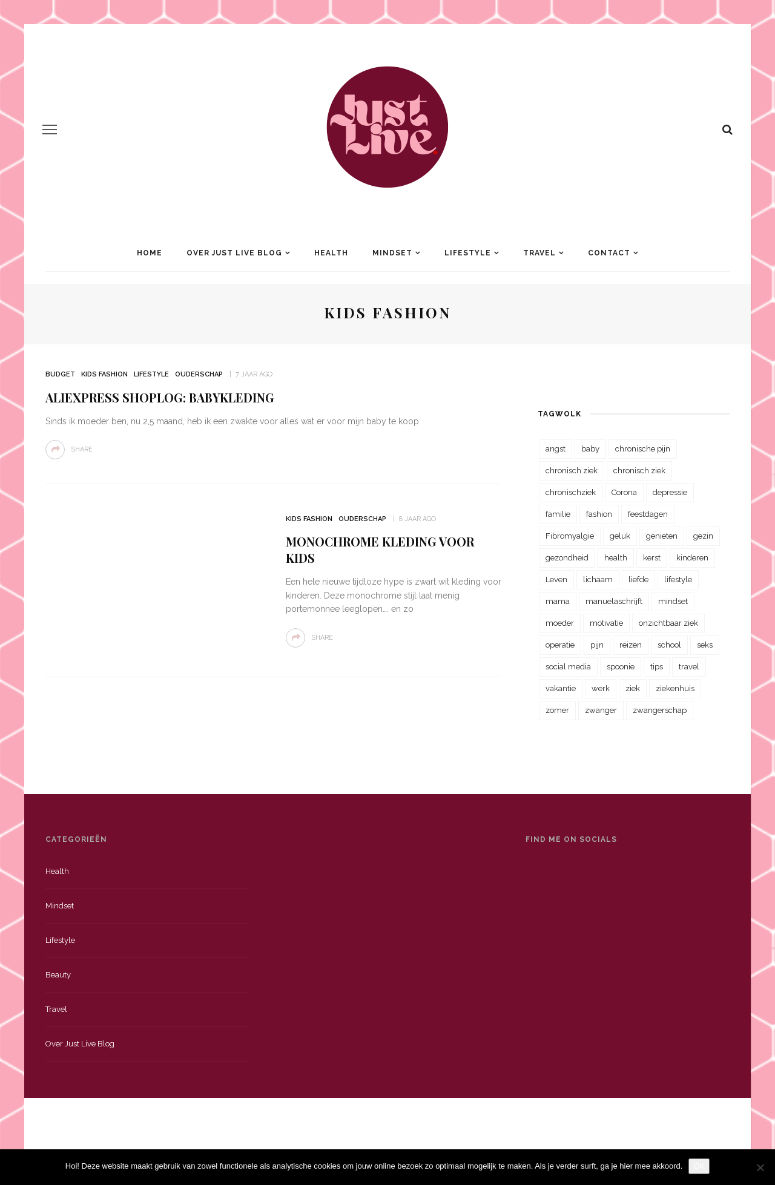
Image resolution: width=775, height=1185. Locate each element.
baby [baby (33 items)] (590, 448)
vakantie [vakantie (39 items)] (561, 688)
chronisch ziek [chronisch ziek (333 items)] (572, 470)
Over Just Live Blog (234, 253)
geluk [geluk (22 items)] (620, 535)
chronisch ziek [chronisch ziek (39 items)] (639, 470)
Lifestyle (467, 253)
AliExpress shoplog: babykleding (159, 397)
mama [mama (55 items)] (558, 601)
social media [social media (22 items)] (568, 666)
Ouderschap (199, 374)
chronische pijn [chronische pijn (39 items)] (642, 448)
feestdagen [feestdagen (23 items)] (648, 514)
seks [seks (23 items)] (705, 644)
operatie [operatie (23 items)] (560, 644)
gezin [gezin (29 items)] (703, 535)
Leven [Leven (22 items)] (556, 579)
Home (149, 253)
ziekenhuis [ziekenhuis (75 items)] (675, 688)
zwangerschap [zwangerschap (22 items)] (660, 710)
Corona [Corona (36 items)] (624, 492)
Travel (539, 253)
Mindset (392, 253)
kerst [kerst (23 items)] (652, 557)
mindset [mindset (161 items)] (673, 601)
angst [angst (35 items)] (556, 448)
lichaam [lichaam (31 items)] (598, 579)
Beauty (58, 974)
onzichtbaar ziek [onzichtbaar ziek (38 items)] (668, 623)
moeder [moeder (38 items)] (560, 623)
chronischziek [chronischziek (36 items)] (571, 492)
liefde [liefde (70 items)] (638, 579)
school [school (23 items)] (669, 644)
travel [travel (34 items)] (689, 666)
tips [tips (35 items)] (656, 666)
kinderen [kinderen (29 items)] (692, 557)
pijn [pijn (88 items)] (597, 644)
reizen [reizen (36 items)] (630, 644)
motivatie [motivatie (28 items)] (606, 623)
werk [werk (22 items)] (601, 688)
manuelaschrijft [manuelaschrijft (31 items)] (613, 601)
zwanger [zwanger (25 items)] (601, 710)
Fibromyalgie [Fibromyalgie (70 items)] (570, 535)
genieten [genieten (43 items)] (662, 535)
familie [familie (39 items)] (558, 514)
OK (699, 1165)
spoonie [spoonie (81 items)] (621, 666)
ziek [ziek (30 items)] (632, 688)
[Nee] (760, 1167)
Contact (609, 253)
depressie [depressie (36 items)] (670, 492)
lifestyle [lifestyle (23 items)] (678, 579)
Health (331, 253)
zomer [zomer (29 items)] (557, 710)
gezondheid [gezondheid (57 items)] (567, 557)
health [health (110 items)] (615, 557)
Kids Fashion (104, 374)
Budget (60, 374)
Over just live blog (79, 1043)
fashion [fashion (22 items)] (599, 514)
